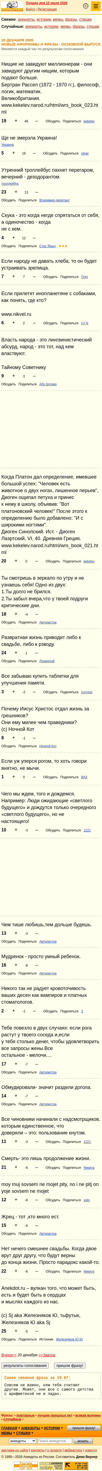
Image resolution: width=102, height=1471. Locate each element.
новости (91, 1450)
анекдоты (26, 19)
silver (85, 153)
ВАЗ (84, 777)
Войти (30, 9)
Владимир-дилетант (54, 200)
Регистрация (47, 9)
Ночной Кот (48, 746)
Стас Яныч (47, 246)
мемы (58, 19)
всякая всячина (88, 1415)
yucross (86, 692)
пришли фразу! (83, 1428)
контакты (38, 1450)
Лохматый (46, 661)
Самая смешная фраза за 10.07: (37, 1378)
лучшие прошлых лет (55, 1415)
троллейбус (10, 184)
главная (9, 1428)
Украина (7, 145)
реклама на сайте (14, 1450)
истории (44, 19)
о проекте (54, 1450)
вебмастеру (73, 1450)
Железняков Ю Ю (69, 1339)
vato (87, 1200)
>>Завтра (47, 1355)
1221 (87, 830)
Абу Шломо (48, 384)
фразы (71, 19)
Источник (46, 1339)
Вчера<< (9, 1355)
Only (84, 277)
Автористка (47, 622)
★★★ (62, 246)
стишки (85, 19)
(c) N (84, 323)
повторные (25, 1415)
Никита (89, 1168)
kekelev (89, 121)
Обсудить (53, 121)
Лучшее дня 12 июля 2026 (46, 3)
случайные (12, 1419)
